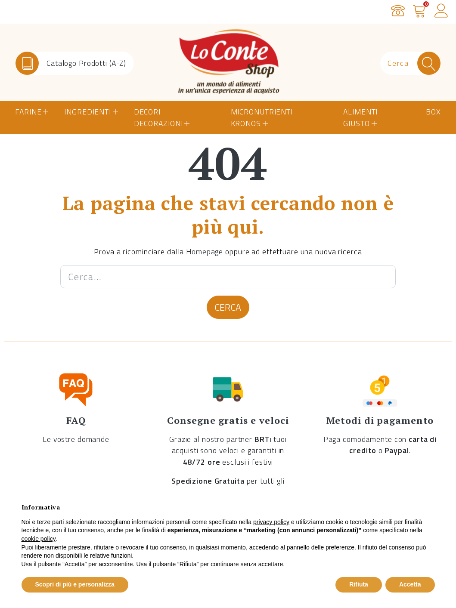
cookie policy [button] (39, 538)
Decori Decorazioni (158, 117)
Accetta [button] (410, 584)
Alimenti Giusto (360, 117)
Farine (28, 111)
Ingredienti (87, 111)
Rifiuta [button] (358, 584)
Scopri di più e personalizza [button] (75, 584)
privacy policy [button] (271, 521)
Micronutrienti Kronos (262, 117)
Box (433, 111)
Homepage (204, 251)
